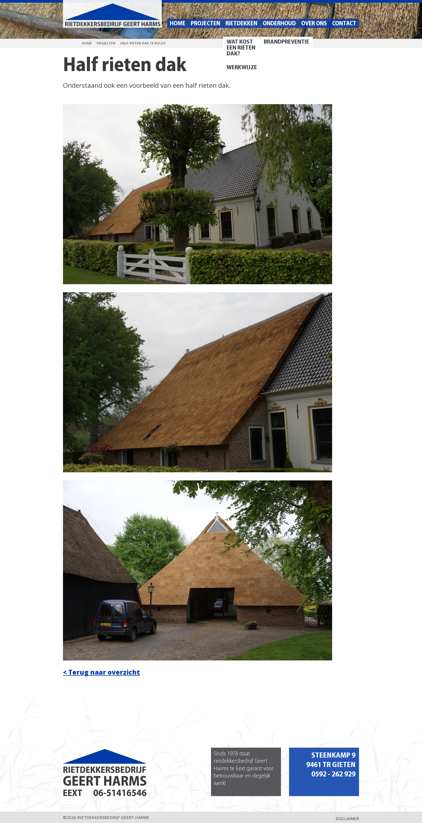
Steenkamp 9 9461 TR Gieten (331, 760)
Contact (344, 24)
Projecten (205, 24)
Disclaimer (347, 818)
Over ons (314, 24)
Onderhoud (279, 24)
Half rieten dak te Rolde (143, 43)
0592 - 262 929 (333, 774)
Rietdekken (241, 24)
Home (177, 24)
